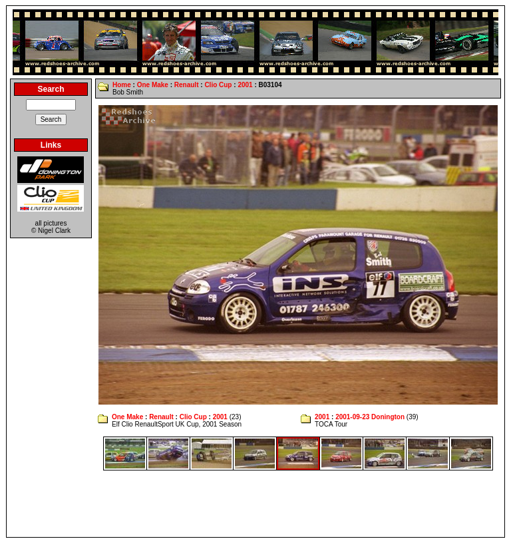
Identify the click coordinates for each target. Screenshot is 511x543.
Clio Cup (218, 85)
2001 (245, 85)
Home (121, 85)
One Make (152, 85)
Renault (186, 85)
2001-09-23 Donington (370, 417)
